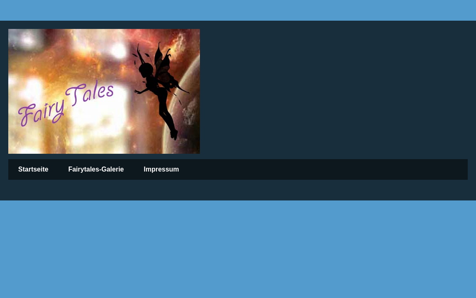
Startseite (33, 169)
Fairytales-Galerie (96, 169)
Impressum (161, 169)
